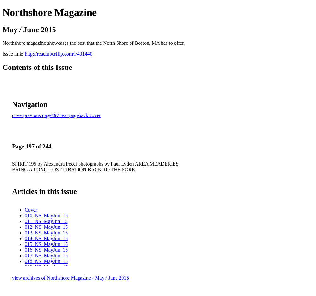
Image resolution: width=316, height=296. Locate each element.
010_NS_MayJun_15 (46, 215)
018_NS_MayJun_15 (46, 261)
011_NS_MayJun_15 (46, 221)
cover (17, 115)
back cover (90, 115)
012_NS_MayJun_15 (46, 227)
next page (69, 115)
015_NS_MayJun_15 (46, 244)
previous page (37, 115)
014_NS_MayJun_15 (46, 238)
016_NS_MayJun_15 (46, 250)
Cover (31, 210)
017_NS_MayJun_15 (46, 255)
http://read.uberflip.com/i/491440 (58, 53)
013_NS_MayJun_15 (46, 232)
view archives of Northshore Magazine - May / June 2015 (70, 277)
